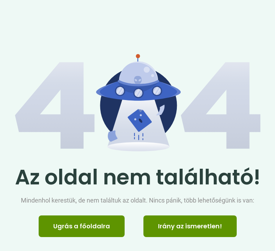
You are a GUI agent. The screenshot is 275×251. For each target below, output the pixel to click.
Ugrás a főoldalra (81, 226)
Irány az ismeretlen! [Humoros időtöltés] (190, 226)
